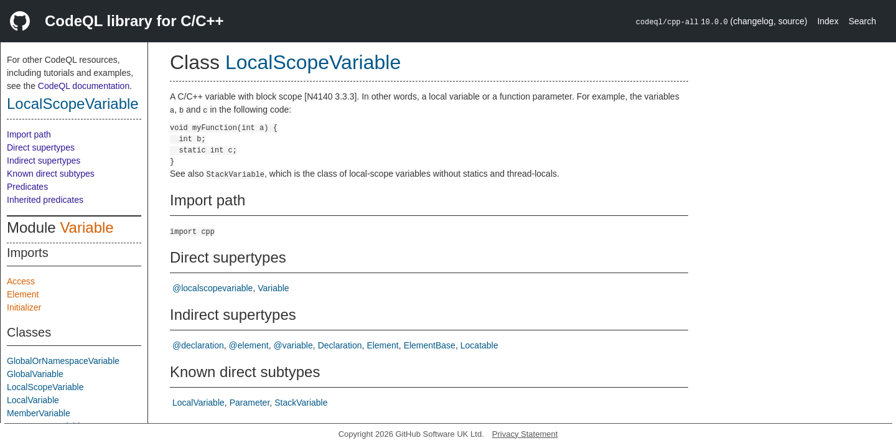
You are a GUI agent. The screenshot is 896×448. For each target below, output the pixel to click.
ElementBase (429, 345)
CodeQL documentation (83, 86)
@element (249, 345)
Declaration (340, 345)
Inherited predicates (45, 200)
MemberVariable (38, 413)
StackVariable (300, 403)
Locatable (479, 345)
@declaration (198, 345)
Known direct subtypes (51, 174)
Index (827, 21)
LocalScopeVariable (73, 103)
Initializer (24, 307)
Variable (86, 227)
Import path (29, 134)
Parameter (250, 403)
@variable (293, 345)
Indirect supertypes (43, 161)
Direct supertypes (41, 147)
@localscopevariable (212, 288)
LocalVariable (33, 400)
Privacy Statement (525, 434)
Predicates (27, 187)
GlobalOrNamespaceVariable (63, 361)
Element (23, 294)
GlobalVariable (35, 374)
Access (21, 281)
